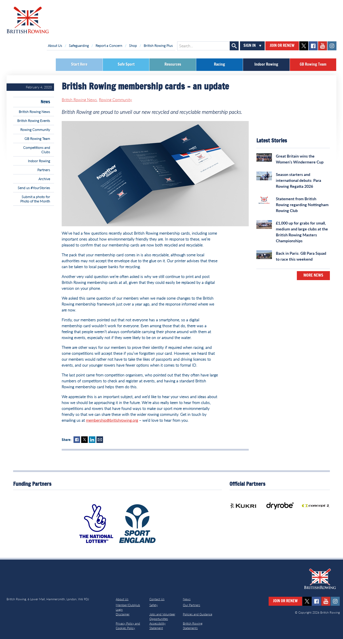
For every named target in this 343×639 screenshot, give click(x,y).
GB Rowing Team (313, 65)
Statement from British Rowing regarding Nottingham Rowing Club (302, 204)
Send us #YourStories (34, 188)
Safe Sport (126, 65)
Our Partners (191, 605)
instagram (331, 45)
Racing (219, 65)
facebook (313, 45)
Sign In (249, 46)
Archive (44, 179)
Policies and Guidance (197, 614)
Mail (99, 439)
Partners (43, 170)
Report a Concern (109, 45)
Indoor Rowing (266, 65)
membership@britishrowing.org (112, 420)
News (45, 102)
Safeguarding (79, 45)
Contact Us (156, 599)
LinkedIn (92, 439)
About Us (55, 45)
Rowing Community (35, 129)
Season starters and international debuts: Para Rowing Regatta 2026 (298, 180)
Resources (172, 65)
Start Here (79, 65)
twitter (303, 45)
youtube (322, 45)
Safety (153, 605)
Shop (133, 45)
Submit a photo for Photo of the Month (35, 199)
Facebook (77, 439)
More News (313, 275)
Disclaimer (123, 614)
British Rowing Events (33, 120)
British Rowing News (34, 111)
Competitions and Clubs (36, 149)
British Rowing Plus (158, 45)
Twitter (84, 439)
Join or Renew (282, 46)
